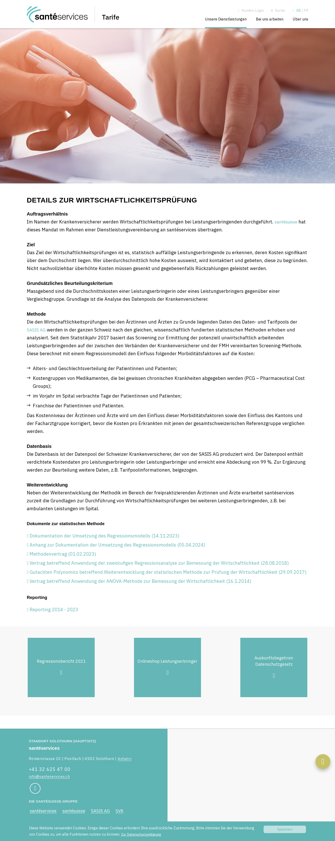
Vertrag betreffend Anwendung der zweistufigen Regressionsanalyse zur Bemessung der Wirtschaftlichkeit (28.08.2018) (159, 567)
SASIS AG (37, 332)
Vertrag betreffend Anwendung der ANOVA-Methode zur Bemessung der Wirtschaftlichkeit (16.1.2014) (140, 585)
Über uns (300, 19)
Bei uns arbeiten (269, 19)
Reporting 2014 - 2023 (54, 614)
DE (298, 10)
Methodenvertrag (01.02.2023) (63, 557)
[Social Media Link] (34, 789)
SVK (125, 811)
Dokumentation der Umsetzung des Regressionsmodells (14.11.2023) (104, 539)
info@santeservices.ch (49, 776)
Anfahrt (125, 758)
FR (306, 10)
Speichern (284, 829)
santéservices (43, 811)
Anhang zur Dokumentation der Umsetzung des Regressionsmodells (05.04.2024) (117, 548)
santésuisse (287, 224)
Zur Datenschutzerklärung (143, 834)
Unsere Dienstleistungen (226, 19)
